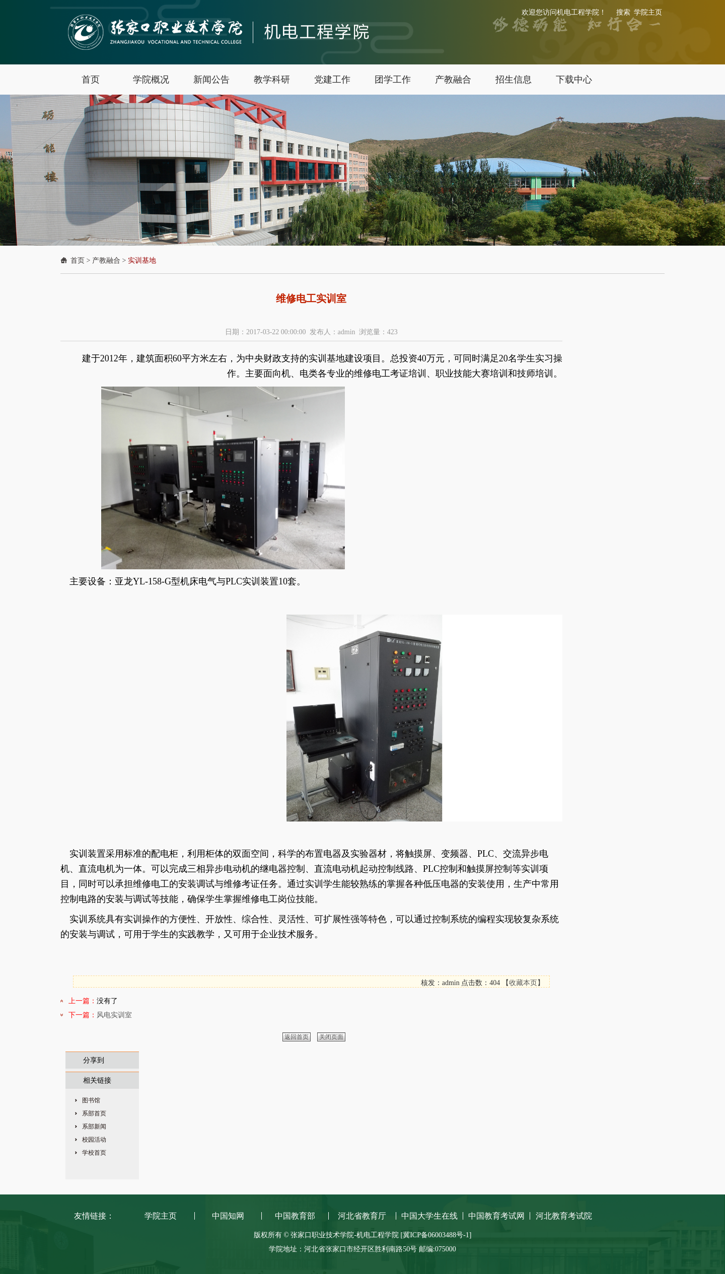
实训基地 (142, 260)
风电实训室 (114, 1015)
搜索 (623, 12)
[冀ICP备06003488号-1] (436, 1235)
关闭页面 (331, 1036)
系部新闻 (94, 1126)
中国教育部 (295, 1216)
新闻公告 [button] (211, 79)
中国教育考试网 (496, 1216)
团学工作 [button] (393, 79)
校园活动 (94, 1139)
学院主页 (648, 12)
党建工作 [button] (332, 79)
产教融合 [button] (453, 79)
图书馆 (91, 1100)
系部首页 (94, 1113)
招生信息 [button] (513, 79)
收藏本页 (523, 983)
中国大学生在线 (429, 1216)
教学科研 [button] (272, 79)
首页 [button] (91, 79)
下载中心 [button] (574, 79)
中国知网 (228, 1216)
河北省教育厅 (362, 1216)
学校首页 (94, 1152)
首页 (77, 260)
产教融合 (106, 260)
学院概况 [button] (151, 79)
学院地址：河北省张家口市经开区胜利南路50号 (344, 1249)
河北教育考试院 (564, 1216)
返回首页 (296, 1036)
